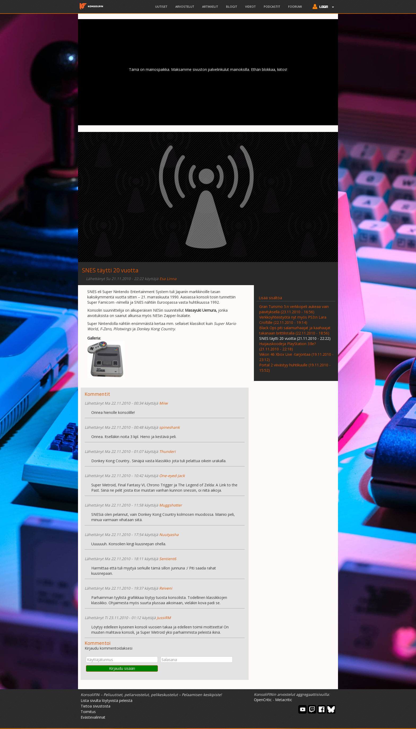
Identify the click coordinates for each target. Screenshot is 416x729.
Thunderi (167, 451)
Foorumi (295, 6)
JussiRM (164, 617)
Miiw (163, 403)
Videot (250, 6)
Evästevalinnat (93, 717)
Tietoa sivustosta (95, 706)
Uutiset (161, 6)
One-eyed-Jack (172, 475)
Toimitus (88, 711)
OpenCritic (263, 699)
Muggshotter (170, 505)
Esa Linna (167, 278)
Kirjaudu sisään (122, 668)
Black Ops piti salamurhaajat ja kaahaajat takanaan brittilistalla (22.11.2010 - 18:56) (295, 330)
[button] (322, 7)
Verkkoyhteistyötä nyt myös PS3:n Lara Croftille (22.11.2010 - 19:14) (292, 320)
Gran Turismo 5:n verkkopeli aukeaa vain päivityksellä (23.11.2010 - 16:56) (294, 309)
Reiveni (165, 588)
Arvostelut (184, 6)
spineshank (169, 427)
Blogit (231, 6)
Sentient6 (167, 558)
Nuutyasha (169, 534)
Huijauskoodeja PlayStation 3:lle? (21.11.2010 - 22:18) (287, 346)
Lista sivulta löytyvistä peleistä (106, 700)
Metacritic (283, 699)
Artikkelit (210, 6)
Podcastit (272, 6)
